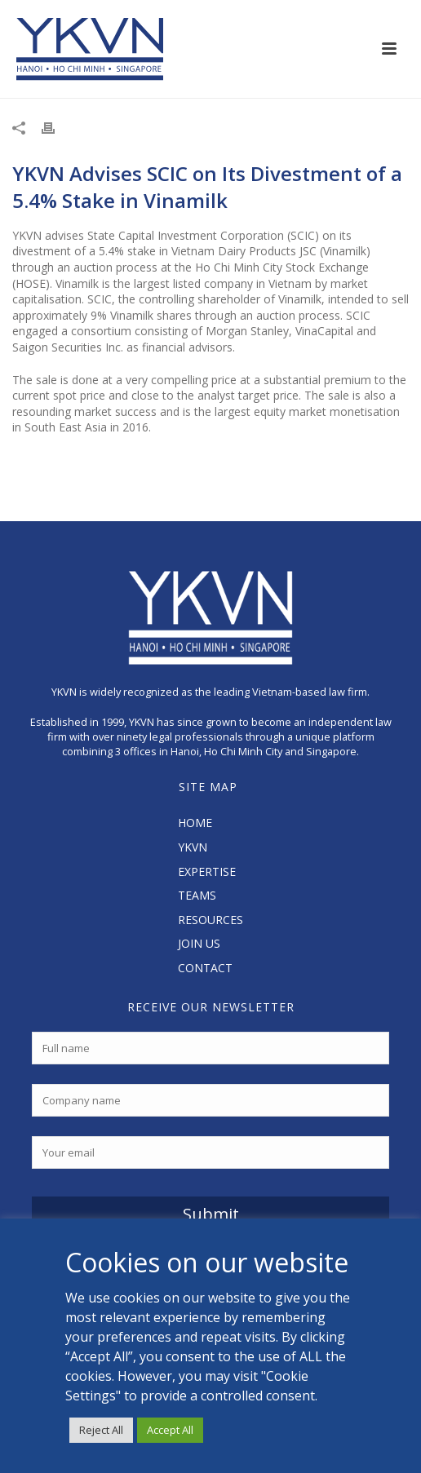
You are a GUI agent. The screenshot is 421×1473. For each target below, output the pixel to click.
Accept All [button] (170, 1429)
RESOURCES (210, 919)
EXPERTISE (207, 871)
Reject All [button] (101, 1429)
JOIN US (199, 943)
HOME (195, 822)
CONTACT (205, 967)
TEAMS (197, 895)
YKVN (192, 847)
